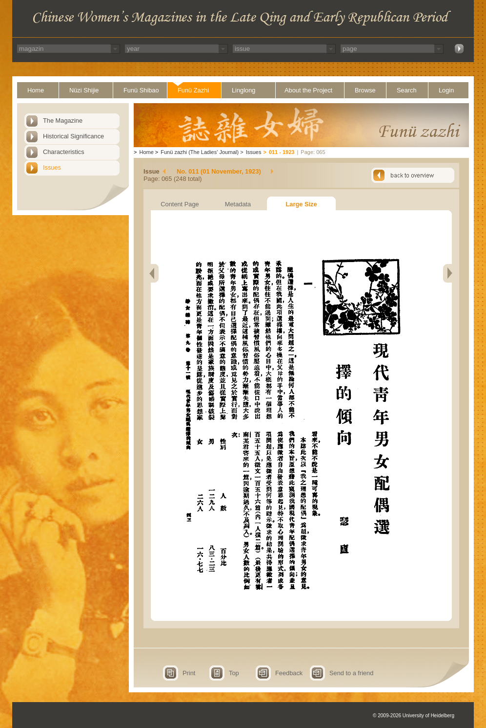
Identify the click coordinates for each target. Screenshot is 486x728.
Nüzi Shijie (84, 90)
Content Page (180, 204)
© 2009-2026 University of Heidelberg (413, 715)
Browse (365, 90)
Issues (52, 167)
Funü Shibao (141, 90)
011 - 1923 (282, 152)
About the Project (308, 90)
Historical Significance (73, 136)
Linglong (243, 90)
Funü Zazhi (193, 90)
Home (35, 90)
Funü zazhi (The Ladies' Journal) (200, 152)
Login (446, 90)
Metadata (238, 204)
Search (407, 90)
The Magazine (62, 120)
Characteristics (63, 151)
